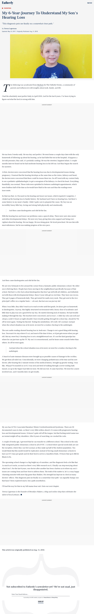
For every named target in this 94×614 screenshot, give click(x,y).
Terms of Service (47, 597)
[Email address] (41, 594)
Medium (40, 85)
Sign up (41, 601)
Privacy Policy (55, 597)
